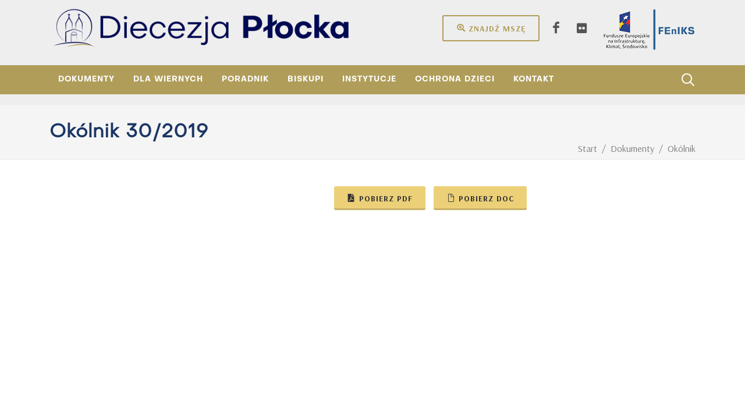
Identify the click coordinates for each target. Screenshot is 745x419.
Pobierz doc (480, 198)
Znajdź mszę (491, 28)
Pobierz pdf (380, 198)
